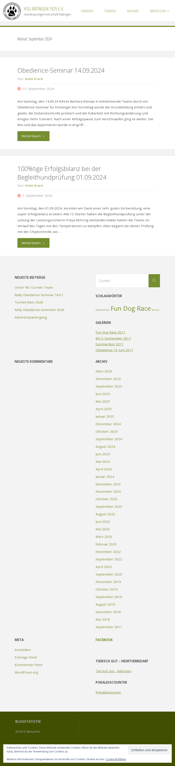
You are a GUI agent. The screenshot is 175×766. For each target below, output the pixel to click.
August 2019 (105, 604)
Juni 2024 (103, 454)
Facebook (104, 640)
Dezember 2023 (108, 484)
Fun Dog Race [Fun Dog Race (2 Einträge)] (131, 308)
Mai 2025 (103, 401)
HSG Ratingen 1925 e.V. (44, 8)
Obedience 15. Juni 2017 (114, 350)
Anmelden (23, 650)
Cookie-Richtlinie (116, 759)
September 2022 (109, 559)
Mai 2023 (103, 529)
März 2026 (104, 371)
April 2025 (104, 409)
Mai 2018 (103, 619)
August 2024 (105, 446)
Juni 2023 (103, 521)
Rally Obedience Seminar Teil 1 (39, 295)
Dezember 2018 (108, 612)
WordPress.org (26, 672)
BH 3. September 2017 (113, 338)
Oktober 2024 (107, 431)
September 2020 (109, 574)
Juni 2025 (103, 394)
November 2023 (108, 491)
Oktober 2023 (107, 499)
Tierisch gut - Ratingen (114, 671)
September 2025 (109, 386)
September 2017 (109, 627)
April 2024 (104, 469)
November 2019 (108, 582)
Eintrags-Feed (26, 657)
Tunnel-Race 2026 (29, 302)
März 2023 (104, 536)
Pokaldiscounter (108, 692)
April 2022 (104, 567)
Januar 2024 (105, 476)
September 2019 (109, 597)
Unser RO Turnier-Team (34, 287)
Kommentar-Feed (28, 665)
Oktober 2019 (107, 589)
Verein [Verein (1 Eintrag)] (155, 309)
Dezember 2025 (108, 379)
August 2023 (105, 514)
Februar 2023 (106, 544)
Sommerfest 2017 (110, 344)
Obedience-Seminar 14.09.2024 (60, 70)
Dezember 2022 (108, 551)
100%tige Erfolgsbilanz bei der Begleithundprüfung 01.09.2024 (61, 173)
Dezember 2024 (108, 424)
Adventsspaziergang (31, 317)
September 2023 (109, 506)
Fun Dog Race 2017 (110, 332)
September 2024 (109, 439)
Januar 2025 (105, 416)
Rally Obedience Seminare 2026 (39, 310)
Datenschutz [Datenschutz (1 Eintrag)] (103, 309)
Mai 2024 (103, 461)
